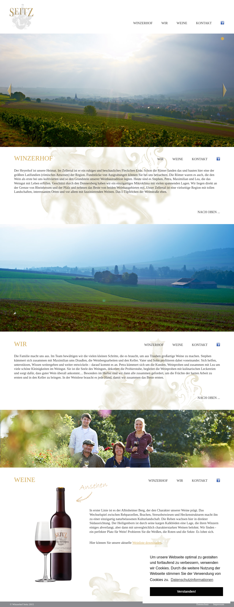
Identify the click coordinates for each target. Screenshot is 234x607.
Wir (164, 23)
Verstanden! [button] (186, 591)
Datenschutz (203, 604)
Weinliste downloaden (147, 542)
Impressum (218, 604)
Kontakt (204, 23)
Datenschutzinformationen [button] (192, 580)
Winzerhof (143, 23)
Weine (182, 23)
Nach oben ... (209, 212)
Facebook (222, 23)
